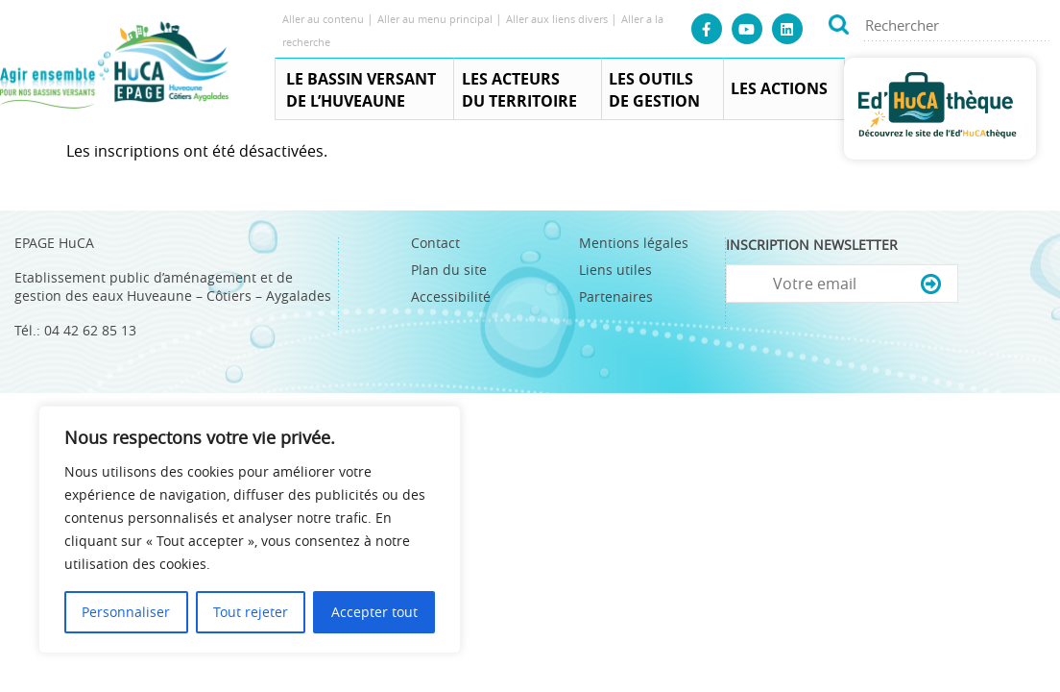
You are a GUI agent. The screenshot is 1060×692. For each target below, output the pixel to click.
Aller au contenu (324, 19)
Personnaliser (126, 612)
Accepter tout (374, 612)
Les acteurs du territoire (519, 89)
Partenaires (616, 296)
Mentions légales (633, 243)
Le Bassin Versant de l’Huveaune (361, 89)
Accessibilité (451, 296)
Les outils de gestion (654, 89)
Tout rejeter (250, 612)
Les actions (779, 88)
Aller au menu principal (436, 19)
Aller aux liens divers (558, 19)
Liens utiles (615, 269)
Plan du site (449, 269)
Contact (435, 243)
